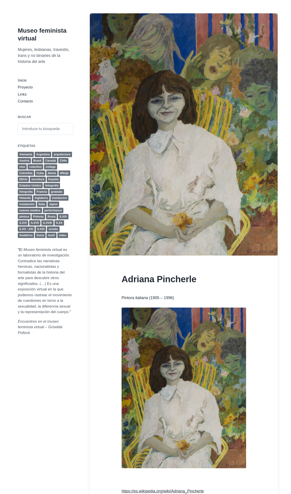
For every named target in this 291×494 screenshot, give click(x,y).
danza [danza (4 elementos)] (52, 173)
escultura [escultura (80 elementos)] (37, 179)
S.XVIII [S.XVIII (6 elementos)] (47, 222)
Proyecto (25, 87)
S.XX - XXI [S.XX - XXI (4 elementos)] (26, 229)
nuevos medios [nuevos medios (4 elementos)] (29, 210)
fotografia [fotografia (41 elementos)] (51, 185)
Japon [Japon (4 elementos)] (53, 204)
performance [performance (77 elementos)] (53, 210)
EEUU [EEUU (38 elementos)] (23, 179)
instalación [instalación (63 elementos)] (26, 204)
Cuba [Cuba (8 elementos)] (40, 173)
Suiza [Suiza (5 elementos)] (40, 235)
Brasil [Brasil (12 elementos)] (37, 160)
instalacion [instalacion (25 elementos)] (59, 198)
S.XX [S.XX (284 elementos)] (59, 222)
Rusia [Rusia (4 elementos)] (51, 216)
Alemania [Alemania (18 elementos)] (25, 154)
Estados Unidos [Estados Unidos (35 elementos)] (30, 185)
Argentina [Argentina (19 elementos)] (43, 154)
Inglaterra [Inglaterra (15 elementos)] (41, 198)
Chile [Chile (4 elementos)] (63, 160)
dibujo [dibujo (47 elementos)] (64, 173)
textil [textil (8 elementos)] (51, 235)
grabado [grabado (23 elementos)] (56, 191)
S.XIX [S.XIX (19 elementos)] (63, 216)
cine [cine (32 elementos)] (22, 166)
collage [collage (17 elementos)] (51, 166)
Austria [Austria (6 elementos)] (24, 160)
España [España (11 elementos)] (53, 179)
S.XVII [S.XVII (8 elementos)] (35, 222)
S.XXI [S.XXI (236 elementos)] (40, 229)
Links (22, 94)
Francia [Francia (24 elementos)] (42, 191)
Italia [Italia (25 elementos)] (41, 204)
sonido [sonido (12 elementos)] (53, 229)
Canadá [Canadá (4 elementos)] (50, 160)
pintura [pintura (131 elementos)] (24, 216)
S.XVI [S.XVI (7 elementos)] (23, 222)
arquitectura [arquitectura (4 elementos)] (62, 154)
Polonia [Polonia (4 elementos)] (38, 216)
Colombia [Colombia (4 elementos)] (25, 173)
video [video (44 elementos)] (62, 235)
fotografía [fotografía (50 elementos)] (26, 191)
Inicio (22, 80)
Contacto (25, 101)
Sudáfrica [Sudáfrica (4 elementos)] (25, 235)
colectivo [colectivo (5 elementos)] (35, 166)
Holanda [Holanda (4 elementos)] (25, 198)
